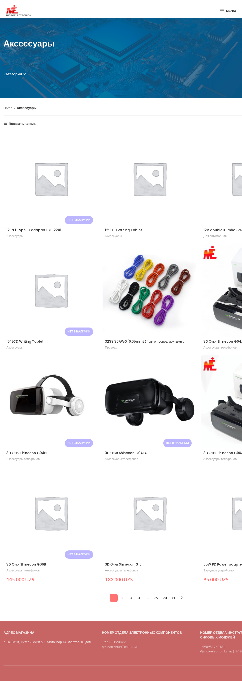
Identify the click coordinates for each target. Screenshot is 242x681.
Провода (110, 347)
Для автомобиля (215, 236)
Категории (13, 74)
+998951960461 (212, 645)
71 (173, 597)
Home (8, 108)
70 (165, 597)
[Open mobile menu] (227, 10)
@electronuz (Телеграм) (120, 645)
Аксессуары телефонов (220, 347)
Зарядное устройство (218, 570)
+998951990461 (114, 641)
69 (156, 597)
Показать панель (22, 123)
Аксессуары (14, 236)
